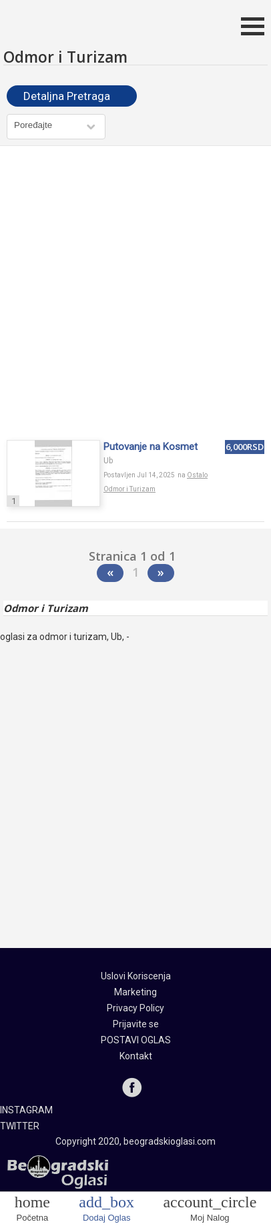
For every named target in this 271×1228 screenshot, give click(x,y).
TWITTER (19, 1126)
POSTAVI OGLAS (136, 1040)
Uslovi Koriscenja (136, 976)
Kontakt (135, 1056)
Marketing (135, 992)
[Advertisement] (135, 294)
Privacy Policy (135, 1008)
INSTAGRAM (26, 1110)
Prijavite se (136, 1024)
